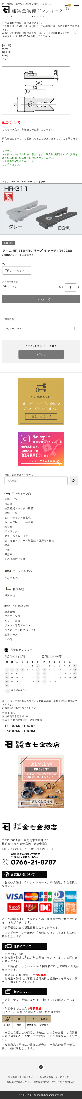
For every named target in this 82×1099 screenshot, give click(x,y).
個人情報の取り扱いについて (54, 1077)
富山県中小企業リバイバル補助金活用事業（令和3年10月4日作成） (41, 1082)
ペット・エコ (12, 620)
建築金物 (10, 611)
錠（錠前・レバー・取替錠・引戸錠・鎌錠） (31, 540)
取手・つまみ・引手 (16, 536)
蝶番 (7, 545)
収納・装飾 (11, 513)
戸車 (7, 549)
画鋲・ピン (11, 499)
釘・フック (11, 531)
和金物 (8, 526)
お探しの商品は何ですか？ (19, 475)
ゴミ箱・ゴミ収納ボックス (20, 630)
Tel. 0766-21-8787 (20, 726)
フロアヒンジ (12, 616)
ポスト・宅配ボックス (18, 625)
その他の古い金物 (15, 559)
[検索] (73, 481)
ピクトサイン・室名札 (18, 517)
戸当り (8, 554)
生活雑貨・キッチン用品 (19, 508)
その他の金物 (20, 605)
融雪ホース (11, 634)
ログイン (41, 354)
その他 (8, 639)
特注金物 (10, 595)
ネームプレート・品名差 (19, 522)
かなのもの (11, 578)
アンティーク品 (21, 493)
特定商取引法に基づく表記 (21, 1077)
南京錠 (8, 503)
